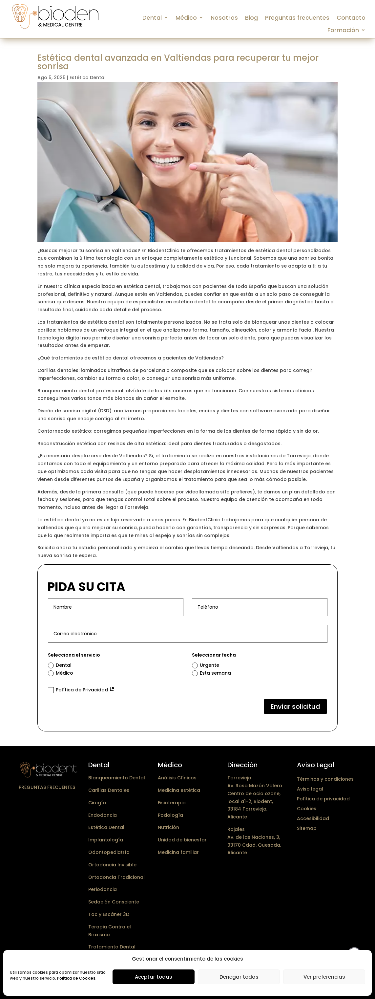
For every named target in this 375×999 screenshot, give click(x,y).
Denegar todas (239, 976)
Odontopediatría (109, 852)
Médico (186, 18)
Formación (343, 30)
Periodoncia (102, 889)
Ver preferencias (324, 976)
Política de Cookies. (76, 978)
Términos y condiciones (325, 778)
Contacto (351, 18)
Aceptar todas (153, 976)
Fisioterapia (172, 802)
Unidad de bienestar (182, 839)
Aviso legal (310, 788)
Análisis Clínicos (177, 777)
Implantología (105, 839)
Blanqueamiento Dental (116, 777)
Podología (170, 815)
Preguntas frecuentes (297, 18)
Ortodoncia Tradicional (116, 877)
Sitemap (307, 828)
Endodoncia (102, 815)
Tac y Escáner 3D (108, 914)
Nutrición (168, 827)
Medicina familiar (178, 852)
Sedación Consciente (113, 902)
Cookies (306, 808)
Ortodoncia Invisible (112, 864)
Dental (152, 18)
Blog (251, 18)
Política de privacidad (323, 798)
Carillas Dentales (108, 790)
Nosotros (224, 18)
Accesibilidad (313, 818)
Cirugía (97, 802)
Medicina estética (179, 790)
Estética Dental (88, 77)
